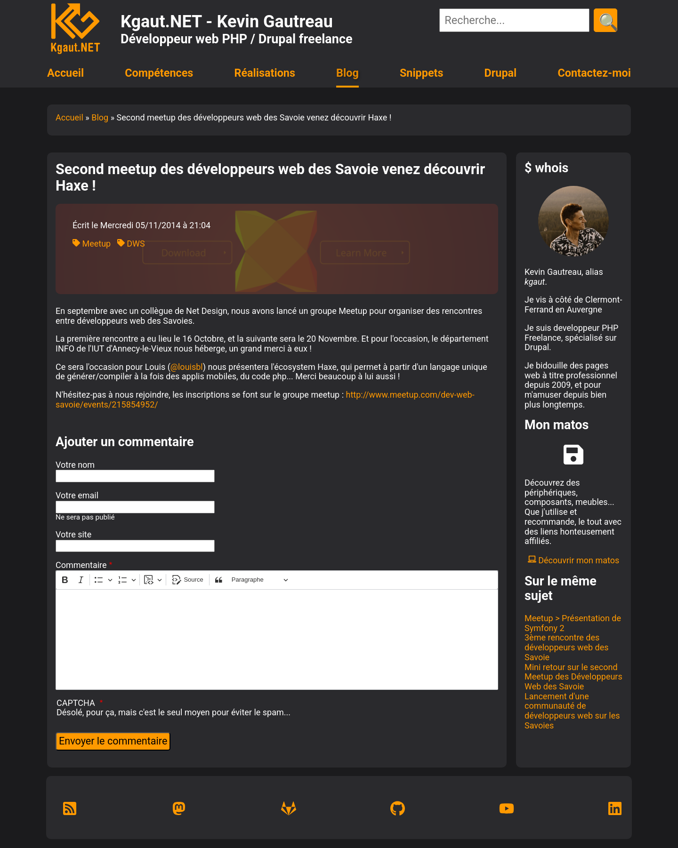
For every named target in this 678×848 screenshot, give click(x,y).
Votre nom (75, 465)
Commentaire (81, 565)
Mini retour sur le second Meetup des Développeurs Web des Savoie (573, 676)
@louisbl (186, 367)
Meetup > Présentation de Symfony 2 (573, 623)
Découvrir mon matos (574, 560)
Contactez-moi (594, 73)
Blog (347, 73)
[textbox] (277, 639)
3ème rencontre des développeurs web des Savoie (567, 647)
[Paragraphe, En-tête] (259, 580)
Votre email (77, 495)
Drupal (500, 73)
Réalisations (264, 73)
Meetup (92, 243)
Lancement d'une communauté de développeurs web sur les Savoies (572, 710)
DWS (131, 243)
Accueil (65, 73)
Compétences (159, 73)
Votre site (73, 534)
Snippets (422, 73)
